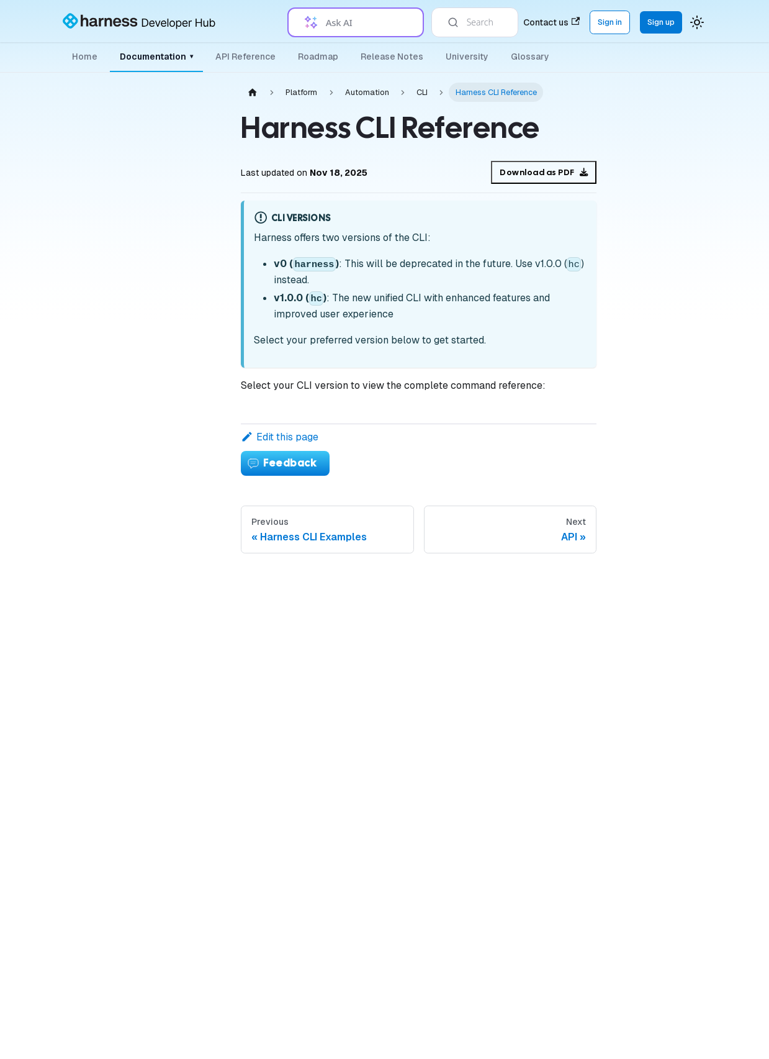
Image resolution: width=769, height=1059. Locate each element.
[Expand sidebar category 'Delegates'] (191, 381)
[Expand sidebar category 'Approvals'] (191, 739)
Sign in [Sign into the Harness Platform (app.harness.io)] (610, 22)
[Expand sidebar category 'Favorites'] (191, 1007)
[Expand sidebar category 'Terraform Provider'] (191, 798)
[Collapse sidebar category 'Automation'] (191, 769)
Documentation (156, 56)
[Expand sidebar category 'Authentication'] (191, 292)
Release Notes (392, 56)
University (467, 56)
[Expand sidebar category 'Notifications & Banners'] (191, 560)
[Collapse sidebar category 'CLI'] (191, 828)
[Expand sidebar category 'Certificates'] (191, 679)
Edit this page (279, 436)
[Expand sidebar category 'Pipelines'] (191, 500)
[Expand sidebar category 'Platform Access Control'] (191, 351)
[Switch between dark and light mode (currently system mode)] (697, 22)
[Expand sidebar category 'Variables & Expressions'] (191, 530)
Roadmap (318, 56)
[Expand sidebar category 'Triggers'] (191, 590)
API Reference (245, 56)
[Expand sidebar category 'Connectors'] (191, 441)
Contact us (551, 22)
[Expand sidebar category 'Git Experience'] (191, 977)
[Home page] (252, 92)
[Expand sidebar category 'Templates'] (191, 709)
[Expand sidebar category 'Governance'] (191, 470)
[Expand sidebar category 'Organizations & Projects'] (191, 321)
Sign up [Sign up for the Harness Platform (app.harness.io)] (661, 22)
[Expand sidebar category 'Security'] (191, 649)
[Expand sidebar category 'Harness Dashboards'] (191, 1037)
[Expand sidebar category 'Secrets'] (191, 411)
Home (84, 56)
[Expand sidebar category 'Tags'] (191, 620)
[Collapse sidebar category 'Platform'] (181, 105)
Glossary (530, 56)
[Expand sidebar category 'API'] (191, 947)
